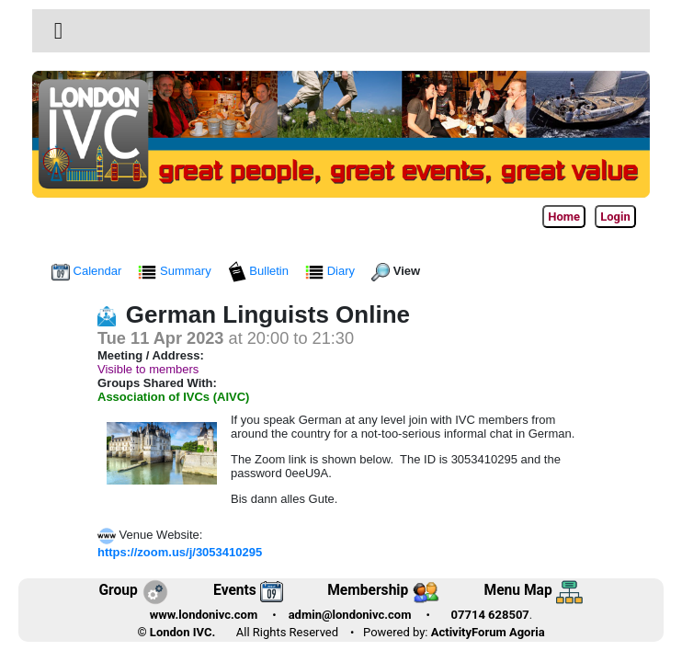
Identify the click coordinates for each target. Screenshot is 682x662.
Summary (176, 271)
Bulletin (260, 271)
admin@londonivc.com (350, 615)
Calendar (88, 271)
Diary (331, 271)
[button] (58, 30)
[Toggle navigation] (58, 31)
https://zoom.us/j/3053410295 (179, 552)
